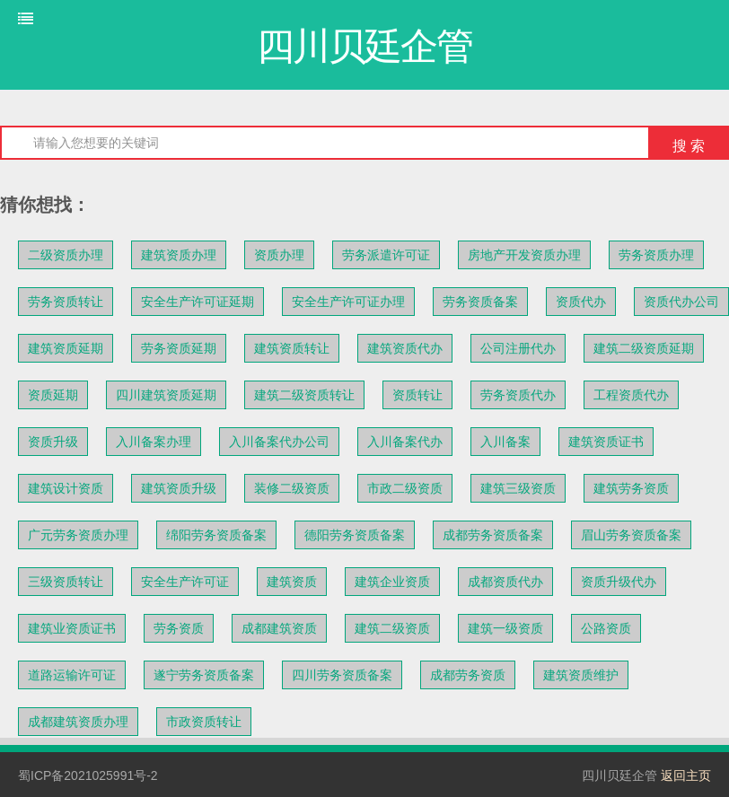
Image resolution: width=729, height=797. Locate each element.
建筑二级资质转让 (304, 395)
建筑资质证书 (606, 441)
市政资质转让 (204, 721)
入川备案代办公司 (279, 441)
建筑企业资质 (392, 581)
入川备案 (505, 441)
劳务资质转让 (65, 301)
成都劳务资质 (467, 675)
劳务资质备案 (480, 301)
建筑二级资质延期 (643, 348)
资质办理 (279, 255)
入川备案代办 (405, 441)
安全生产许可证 (185, 581)
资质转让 (417, 395)
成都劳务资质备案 (493, 535)
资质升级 (53, 441)
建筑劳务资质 (631, 488)
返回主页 (686, 775)
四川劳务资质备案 (342, 675)
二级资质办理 (65, 255)
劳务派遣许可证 (386, 255)
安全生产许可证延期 (197, 301)
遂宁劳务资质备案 (204, 675)
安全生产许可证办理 (348, 301)
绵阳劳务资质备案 (216, 535)
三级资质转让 (65, 581)
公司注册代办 (518, 348)
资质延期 (53, 395)
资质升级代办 (618, 581)
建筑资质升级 (178, 488)
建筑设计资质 (65, 488)
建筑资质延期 (65, 348)
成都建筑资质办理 (78, 721)
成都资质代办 (505, 581)
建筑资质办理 (178, 255)
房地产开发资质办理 (524, 255)
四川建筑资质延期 (166, 395)
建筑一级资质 (505, 628)
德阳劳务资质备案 (354, 535)
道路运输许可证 (72, 675)
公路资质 (606, 628)
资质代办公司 (681, 301)
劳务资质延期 (178, 348)
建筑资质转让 (291, 348)
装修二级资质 (291, 488)
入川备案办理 (153, 441)
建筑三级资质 (518, 488)
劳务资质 (179, 628)
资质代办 (581, 301)
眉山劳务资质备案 (631, 535)
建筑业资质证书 (72, 628)
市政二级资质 (405, 488)
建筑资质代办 (405, 348)
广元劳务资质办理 (78, 535)
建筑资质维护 (581, 675)
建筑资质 (292, 581)
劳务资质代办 (518, 395)
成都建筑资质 (279, 628)
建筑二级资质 (392, 628)
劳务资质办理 (656, 255)
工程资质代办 (631, 395)
